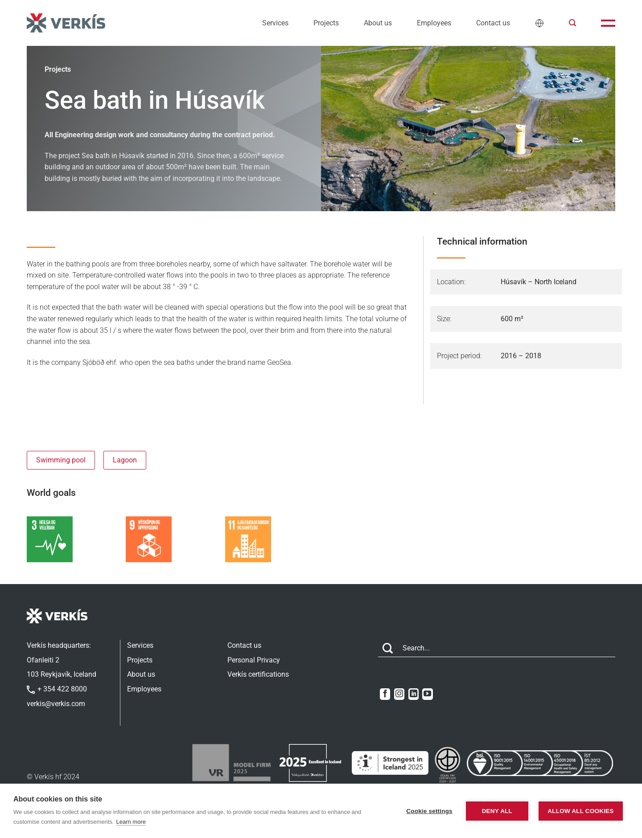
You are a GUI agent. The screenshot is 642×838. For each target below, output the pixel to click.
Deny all (497, 811)
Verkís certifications (258, 674)
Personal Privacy (253, 660)
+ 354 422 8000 (57, 689)
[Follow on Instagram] (399, 694)
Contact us (493, 23)
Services (275, 23)
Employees (434, 23)
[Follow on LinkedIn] (413, 694)
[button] (572, 23)
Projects (326, 23)
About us (378, 23)
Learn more (130, 821)
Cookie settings (429, 811)
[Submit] (388, 648)
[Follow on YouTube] (427, 694)
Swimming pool (61, 460)
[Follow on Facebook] (385, 694)
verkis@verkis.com (56, 703)
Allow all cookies (580, 811)
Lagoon (125, 460)
